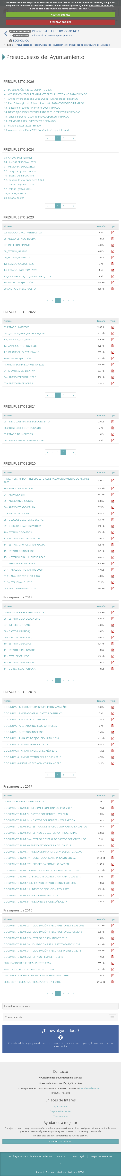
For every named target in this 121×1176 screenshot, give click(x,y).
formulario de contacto (90, 1088)
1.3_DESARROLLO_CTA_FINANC (21, 352)
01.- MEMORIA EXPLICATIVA (19, 563)
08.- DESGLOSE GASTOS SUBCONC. (23, 519)
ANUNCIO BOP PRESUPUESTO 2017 (24, 801)
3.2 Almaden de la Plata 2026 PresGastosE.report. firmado (37, 130)
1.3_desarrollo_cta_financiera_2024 (24, 180)
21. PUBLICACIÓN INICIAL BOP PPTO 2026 (28, 89)
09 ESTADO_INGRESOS (16, 327)
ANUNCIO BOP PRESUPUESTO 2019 (24, 612)
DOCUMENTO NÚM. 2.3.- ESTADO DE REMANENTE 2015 (35, 938)
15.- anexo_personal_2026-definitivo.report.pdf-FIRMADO (36, 116)
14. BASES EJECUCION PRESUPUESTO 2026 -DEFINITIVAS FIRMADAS (42, 112)
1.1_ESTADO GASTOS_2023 (19, 263)
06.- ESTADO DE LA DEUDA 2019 (22, 618)
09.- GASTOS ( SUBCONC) (18, 637)
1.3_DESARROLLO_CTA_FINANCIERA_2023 (27, 276)
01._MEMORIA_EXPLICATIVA (19, 370)
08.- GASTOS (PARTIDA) (17, 631)
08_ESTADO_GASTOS (15, 251)
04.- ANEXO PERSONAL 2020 (20, 588)
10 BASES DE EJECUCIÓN (18, 358)
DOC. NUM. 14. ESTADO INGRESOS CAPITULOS (30, 725)
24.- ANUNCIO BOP (14, 494)
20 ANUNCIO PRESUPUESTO (20, 288)
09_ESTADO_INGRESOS (17, 257)
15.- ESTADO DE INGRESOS (19, 551)
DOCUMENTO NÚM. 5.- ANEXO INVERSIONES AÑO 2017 (35, 901)
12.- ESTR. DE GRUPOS (16, 656)
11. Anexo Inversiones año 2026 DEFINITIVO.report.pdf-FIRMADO (41, 98)
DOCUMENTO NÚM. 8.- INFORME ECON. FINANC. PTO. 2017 (38, 807)
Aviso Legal (78, 1156)
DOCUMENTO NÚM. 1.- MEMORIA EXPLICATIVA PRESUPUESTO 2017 (42, 870)
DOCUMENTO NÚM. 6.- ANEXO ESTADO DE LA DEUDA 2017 (37, 845)
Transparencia (60, 1115)
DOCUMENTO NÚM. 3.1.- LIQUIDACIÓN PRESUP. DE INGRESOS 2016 (42, 950)
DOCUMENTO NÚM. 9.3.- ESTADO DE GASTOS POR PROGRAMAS (40, 832)
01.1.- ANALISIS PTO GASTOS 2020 (23, 569)
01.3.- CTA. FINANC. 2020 (18, 582)
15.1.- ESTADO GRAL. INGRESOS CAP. (25, 557)
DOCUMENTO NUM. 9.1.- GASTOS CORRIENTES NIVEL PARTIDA (39, 820)
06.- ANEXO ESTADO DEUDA (19, 507)
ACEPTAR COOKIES (60, 14)
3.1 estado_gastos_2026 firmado (22, 125)
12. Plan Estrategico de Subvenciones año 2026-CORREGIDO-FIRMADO (44, 103)
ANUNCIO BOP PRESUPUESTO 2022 (24, 364)
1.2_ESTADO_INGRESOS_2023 (20, 270)
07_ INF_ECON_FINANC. (17, 244)
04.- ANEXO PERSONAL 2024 (20, 162)
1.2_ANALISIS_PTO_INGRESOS (20, 345)
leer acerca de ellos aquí (101, 5)
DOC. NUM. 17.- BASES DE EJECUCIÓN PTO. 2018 (31, 738)
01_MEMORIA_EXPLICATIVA (19, 166)
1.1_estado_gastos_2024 (18, 188)
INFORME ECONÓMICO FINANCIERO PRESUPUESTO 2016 (36, 975)
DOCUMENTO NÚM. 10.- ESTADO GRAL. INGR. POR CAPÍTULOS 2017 (42, 876)
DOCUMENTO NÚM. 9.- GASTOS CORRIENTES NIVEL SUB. (36, 814)
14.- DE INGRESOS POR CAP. (20, 668)
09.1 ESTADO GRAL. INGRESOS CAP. (24, 440)
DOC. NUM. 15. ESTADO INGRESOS (23, 732)
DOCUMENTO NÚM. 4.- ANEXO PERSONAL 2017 (31, 895)
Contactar (61, 1156)
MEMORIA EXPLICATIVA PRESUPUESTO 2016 (29, 969)
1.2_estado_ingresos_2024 (19, 184)
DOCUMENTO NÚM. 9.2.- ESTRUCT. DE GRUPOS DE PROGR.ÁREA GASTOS (45, 826)
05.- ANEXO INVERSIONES (18, 383)
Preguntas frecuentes (101, 1156)
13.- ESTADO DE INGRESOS (19, 662)
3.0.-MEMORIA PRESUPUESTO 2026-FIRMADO (30, 121)
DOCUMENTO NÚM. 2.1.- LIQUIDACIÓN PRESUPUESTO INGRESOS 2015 (44, 925)
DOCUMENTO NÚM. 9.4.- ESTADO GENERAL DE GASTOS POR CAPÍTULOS (45, 839)
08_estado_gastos (14, 197)
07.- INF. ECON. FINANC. (17, 513)
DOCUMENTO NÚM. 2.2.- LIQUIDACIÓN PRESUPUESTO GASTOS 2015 (43, 931)
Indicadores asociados (17, 1006)
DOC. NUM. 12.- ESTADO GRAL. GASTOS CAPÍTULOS (33, 713)
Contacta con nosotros (60, 1141)
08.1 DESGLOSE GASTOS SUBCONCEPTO (27, 421)
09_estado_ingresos (15, 193)
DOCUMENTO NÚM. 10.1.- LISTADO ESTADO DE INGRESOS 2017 (40, 882)
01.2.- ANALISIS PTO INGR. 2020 (22, 576)
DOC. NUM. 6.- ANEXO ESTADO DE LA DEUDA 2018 (32, 757)
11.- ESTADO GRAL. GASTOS (19, 649)
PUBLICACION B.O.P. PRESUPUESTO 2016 (27, 963)
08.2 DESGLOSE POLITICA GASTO (22, 427)
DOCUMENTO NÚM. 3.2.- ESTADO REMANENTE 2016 (33, 956)
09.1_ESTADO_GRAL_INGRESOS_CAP (24, 333)
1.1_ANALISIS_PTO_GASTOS (19, 339)
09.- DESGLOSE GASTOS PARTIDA (22, 525)
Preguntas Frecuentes (60, 1111)
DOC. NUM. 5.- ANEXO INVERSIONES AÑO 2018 (30, 750)
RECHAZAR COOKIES (60, 22)
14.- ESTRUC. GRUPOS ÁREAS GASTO (24, 544)
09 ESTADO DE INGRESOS (18, 434)
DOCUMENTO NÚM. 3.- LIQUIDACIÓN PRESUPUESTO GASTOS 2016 (42, 944)
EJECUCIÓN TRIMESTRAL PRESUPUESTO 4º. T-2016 (32, 981)
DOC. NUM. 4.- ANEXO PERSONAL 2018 (26, 744)
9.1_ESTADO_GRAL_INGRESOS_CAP (23, 232)
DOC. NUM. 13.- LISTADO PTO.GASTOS (25, 719)
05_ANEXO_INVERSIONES (18, 157)
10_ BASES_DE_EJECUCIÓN (19, 175)
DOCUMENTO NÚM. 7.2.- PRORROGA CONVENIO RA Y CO (36, 864)
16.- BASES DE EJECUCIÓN (18, 488)
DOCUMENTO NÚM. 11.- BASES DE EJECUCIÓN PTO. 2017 (36, 889)
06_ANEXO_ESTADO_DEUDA (19, 238)
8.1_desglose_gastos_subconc (21, 171)
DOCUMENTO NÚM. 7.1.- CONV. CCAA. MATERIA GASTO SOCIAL (40, 857)
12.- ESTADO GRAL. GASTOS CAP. (22, 538)
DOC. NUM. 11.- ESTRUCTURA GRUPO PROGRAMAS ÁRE (35, 706)
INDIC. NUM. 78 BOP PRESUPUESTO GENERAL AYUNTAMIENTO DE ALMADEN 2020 (47, 480)
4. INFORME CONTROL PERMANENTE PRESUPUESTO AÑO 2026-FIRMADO (45, 94)
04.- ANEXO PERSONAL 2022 (20, 377)
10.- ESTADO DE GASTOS (18, 532)
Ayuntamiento (60, 1106)
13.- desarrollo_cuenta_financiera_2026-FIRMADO (32, 107)
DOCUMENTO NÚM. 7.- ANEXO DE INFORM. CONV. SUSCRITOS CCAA (43, 851)
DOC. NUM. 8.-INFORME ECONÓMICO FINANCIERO (32, 763)
